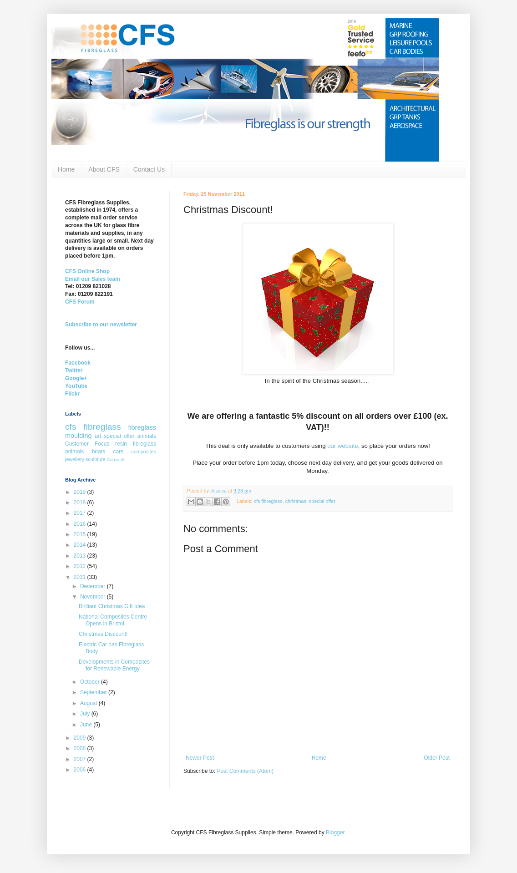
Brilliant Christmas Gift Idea (112, 606)
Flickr (72, 394)
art (98, 436)
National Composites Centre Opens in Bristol (113, 620)
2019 (80, 492)
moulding (78, 435)
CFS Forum (80, 302)
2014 (80, 545)
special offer (322, 501)
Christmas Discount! (103, 634)
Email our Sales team (92, 279)
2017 (80, 513)
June (86, 724)
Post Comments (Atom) (245, 771)
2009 (80, 738)
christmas (295, 501)
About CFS (103, 169)
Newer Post (200, 758)
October (90, 682)
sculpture (96, 459)
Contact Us (149, 169)
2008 (80, 748)
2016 (80, 524)
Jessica (219, 490)
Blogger (335, 832)
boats (98, 451)
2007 (80, 759)
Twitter (73, 370)
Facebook (78, 363)
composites (143, 451)
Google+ (76, 378)
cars (118, 451)
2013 (80, 556)
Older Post (437, 758)
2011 (80, 577)
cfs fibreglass (268, 501)
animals (146, 436)
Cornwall (115, 459)
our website (342, 445)
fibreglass (142, 427)
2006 (80, 769)
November (93, 597)
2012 (80, 566)
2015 (80, 534)
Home (66, 169)
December (93, 586)
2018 (80, 502)
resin (121, 444)
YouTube (76, 386)
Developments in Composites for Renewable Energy (114, 665)
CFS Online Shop (87, 271)
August (89, 703)
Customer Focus (87, 444)
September (94, 692)
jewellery (74, 459)
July (85, 714)
